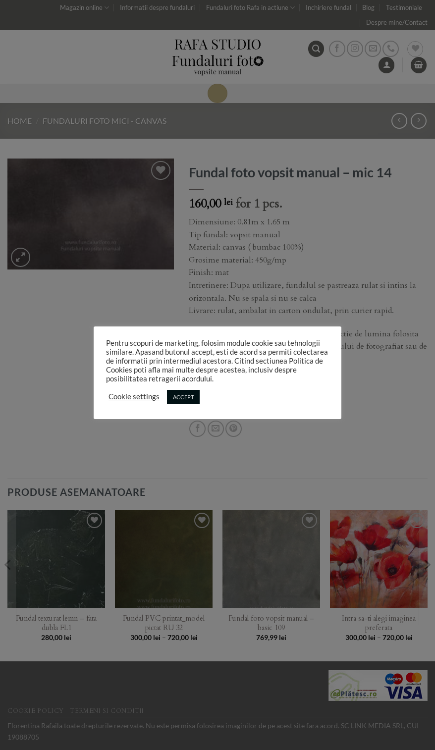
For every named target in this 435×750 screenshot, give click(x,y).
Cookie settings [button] (134, 396)
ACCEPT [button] (183, 397)
